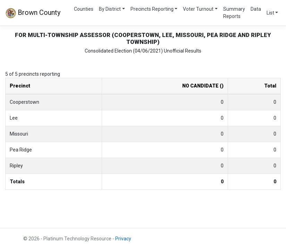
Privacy (123, 238)
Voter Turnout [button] (198, 9)
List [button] (270, 13)
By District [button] (110, 9)
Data (256, 9)
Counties (83, 9)
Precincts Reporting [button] (152, 9)
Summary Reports (234, 12)
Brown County (33, 13)
